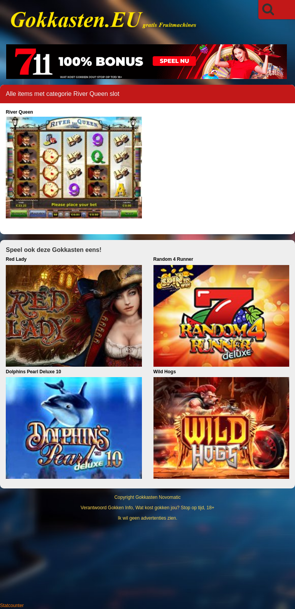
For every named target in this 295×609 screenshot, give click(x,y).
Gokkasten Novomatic (157, 497)
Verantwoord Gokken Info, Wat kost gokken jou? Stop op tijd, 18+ (147, 507)
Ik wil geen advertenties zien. (147, 518)
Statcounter (12, 605)
